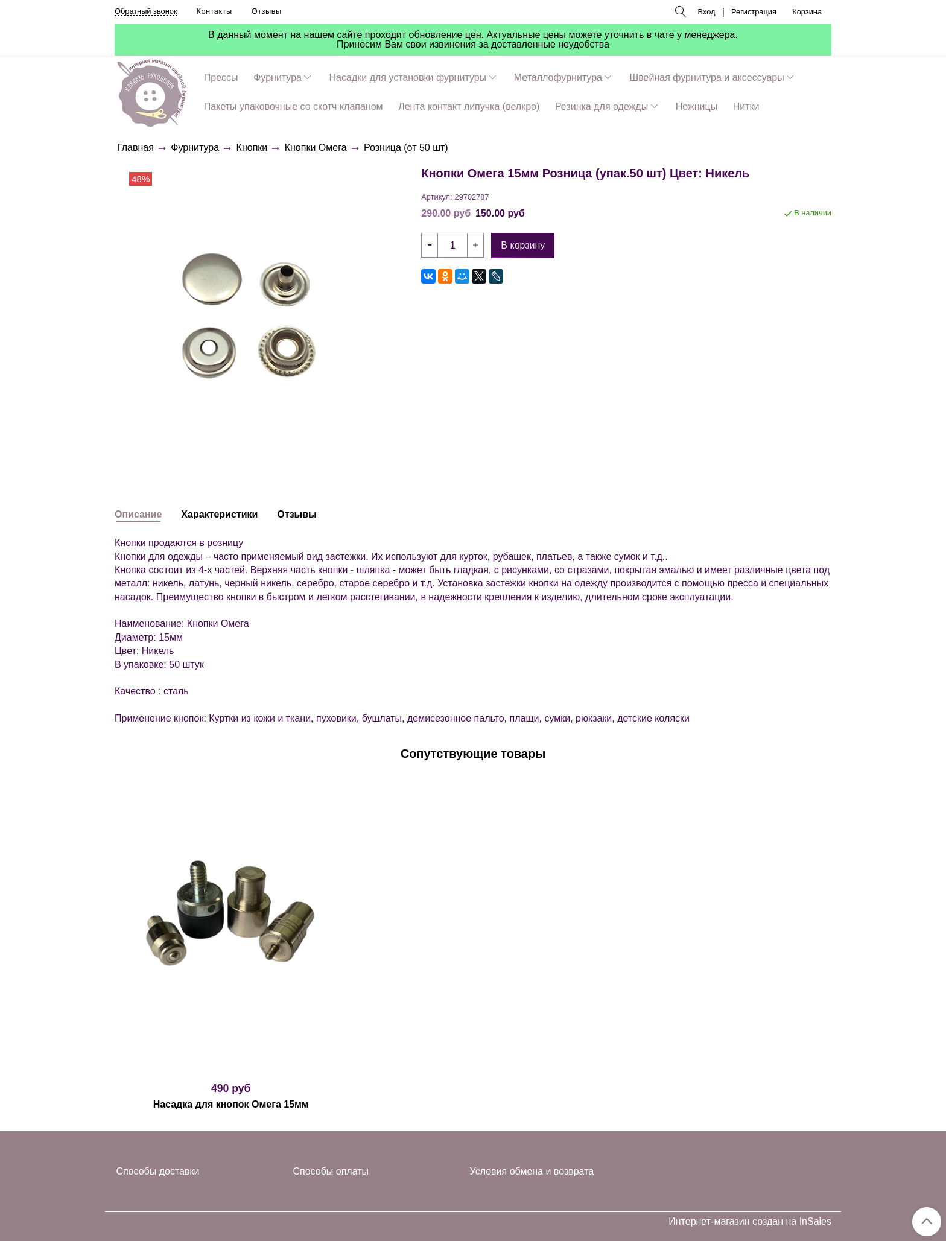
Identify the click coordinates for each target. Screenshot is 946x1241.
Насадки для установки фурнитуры (408, 77)
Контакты (214, 11)
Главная (135, 147)
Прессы (221, 77)
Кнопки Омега (316, 147)
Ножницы (696, 106)
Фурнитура (277, 77)
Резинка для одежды (601, 106)
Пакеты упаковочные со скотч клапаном (293, 106)
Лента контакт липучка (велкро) (468, 106)
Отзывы (267, 11)
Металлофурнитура (558, 77)
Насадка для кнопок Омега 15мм (231, 1104)
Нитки (746, 106)
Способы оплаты (331, 1171)
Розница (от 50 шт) (406, 147)
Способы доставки (157, 1171)
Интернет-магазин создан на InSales (749, 1222)
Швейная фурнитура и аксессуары (707, 77)
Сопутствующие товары (473, 753)
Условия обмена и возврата (532, 1171)
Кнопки (252, 147)
